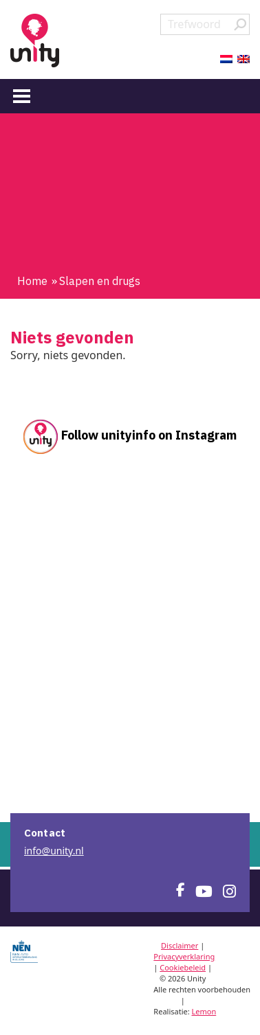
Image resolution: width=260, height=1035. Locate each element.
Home (32, 281)
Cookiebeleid (183, 967)
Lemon (204, 1011)
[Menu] (22, 95)
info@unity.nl (54, 850)
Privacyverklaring (184, 956)
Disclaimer (179, 945)
